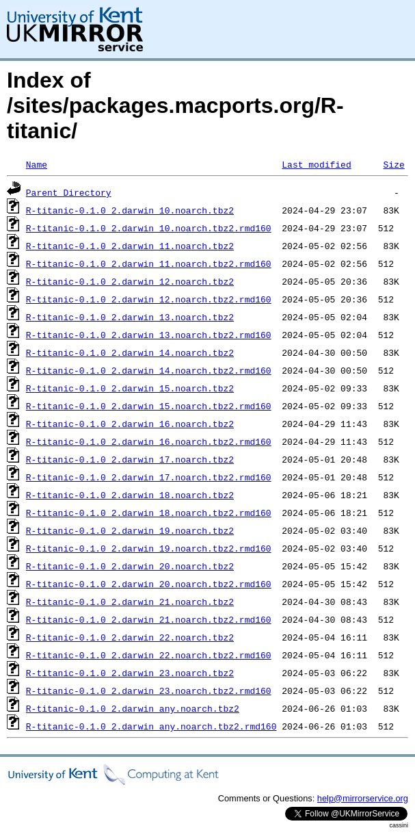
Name (36, 164)
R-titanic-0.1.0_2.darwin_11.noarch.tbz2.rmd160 (148, 263)
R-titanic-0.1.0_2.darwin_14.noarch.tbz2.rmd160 (148, 370)
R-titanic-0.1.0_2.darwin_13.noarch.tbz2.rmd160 (148, 334)
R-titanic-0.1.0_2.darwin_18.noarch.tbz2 (130, 495)
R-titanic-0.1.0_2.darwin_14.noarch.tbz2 (130, 352)
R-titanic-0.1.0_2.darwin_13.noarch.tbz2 (130, 317)
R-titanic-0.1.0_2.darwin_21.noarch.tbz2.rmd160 (148, 619)
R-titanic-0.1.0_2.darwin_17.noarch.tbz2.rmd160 (148, 477)
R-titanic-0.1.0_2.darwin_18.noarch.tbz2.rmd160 (148, 512)
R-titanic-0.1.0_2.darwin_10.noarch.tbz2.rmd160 (148, 228)
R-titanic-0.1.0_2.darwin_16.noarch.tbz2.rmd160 (148, 441)
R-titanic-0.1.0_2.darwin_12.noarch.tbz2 (130, 281)
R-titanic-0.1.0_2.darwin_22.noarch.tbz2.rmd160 (148, 655)
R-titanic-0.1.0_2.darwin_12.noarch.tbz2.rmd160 (148, 299)
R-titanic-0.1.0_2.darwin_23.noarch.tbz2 (130, 673)
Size (393, 164)
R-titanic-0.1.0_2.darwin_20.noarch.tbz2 (130, 566)
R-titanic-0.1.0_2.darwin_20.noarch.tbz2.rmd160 (148, 584)
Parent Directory (68, 192)
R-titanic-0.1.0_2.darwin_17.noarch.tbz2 (130, 459)
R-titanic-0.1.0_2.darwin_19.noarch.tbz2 (130, 530)
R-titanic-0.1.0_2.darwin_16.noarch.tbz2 (130, 423)
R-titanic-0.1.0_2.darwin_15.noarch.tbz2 (130, 388)
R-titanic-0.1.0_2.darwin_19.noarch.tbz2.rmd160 (148, 548)
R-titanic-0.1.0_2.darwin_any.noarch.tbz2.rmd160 (151, 726)
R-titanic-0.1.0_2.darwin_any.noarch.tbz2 (132, 708)
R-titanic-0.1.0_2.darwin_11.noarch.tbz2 (130, 246)
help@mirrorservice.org (362, 798)
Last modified (316, 164)
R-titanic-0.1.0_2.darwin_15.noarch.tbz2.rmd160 (148, 406)
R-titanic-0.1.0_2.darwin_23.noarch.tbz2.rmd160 (148, 690)
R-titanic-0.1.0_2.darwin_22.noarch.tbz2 (130, 637)
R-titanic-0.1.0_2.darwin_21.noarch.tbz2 (130, 601)
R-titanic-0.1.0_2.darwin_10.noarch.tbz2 (130, 210)
